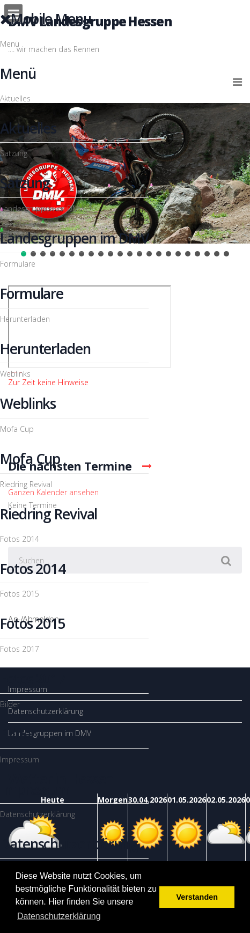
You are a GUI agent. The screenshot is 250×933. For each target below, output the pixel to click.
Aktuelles (15, 98)
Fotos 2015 (19, 594)
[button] (149, 253)
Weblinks (15, 374)
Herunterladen (25, 319)
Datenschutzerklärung (37, 814)
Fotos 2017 (19, 649)
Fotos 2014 (19, 539)
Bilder (10, 704)
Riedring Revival (26, 484)
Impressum (19, 759)
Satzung (13, 153)
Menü (9, 44)
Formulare (17, 264)
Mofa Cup (17, 429)
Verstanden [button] (197, 897)
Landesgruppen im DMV (41, 208)
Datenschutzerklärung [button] (59, 916)
